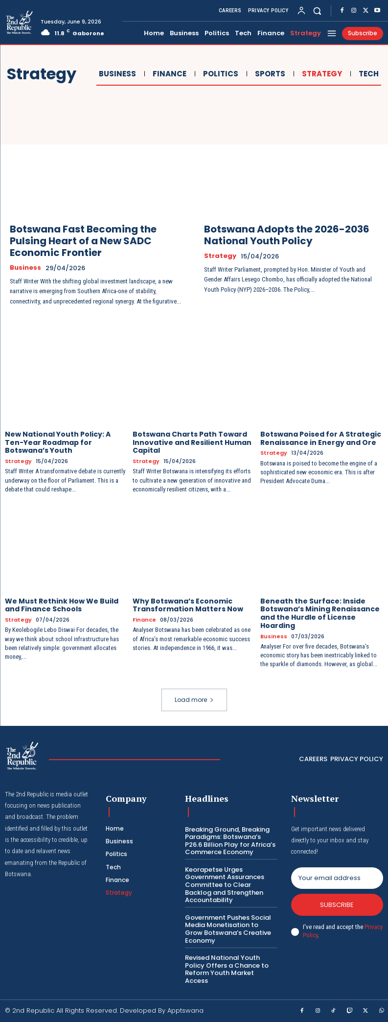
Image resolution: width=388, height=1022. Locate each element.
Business (116, 74)
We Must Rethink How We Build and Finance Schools (61, 605)
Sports (268, 74)
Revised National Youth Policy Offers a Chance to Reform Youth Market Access (227, 969)
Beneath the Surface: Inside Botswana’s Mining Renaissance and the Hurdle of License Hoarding (320, 613)
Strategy (320, 74)
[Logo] (19, 23)
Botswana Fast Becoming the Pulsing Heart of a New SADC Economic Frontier (83, 240)
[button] (317, 10)
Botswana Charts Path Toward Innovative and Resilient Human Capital (192, 442)
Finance (168, 74)
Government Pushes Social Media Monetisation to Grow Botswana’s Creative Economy (228, 929)
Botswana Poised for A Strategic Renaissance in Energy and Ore (320, 438)
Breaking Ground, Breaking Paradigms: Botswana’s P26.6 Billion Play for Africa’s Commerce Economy (230, 841)
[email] (337, 878)
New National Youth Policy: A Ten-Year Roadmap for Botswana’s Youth (58, 442)
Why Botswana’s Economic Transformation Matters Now (188, 605)
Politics (219, 74)
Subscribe (337, 904)
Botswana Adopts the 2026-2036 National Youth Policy (286, 235)
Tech (367, 74)
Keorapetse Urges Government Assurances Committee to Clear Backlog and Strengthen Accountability (224, 885)
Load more (194, 700)
